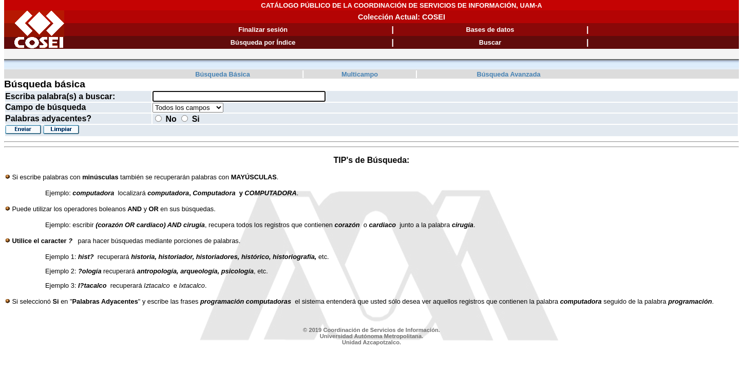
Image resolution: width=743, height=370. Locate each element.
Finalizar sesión (263, 29)
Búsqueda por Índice (263, 42)
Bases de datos (490, 29)
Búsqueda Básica (222, 74)
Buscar (490, 42)
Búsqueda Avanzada (508, 74)
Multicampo (359, 74)
